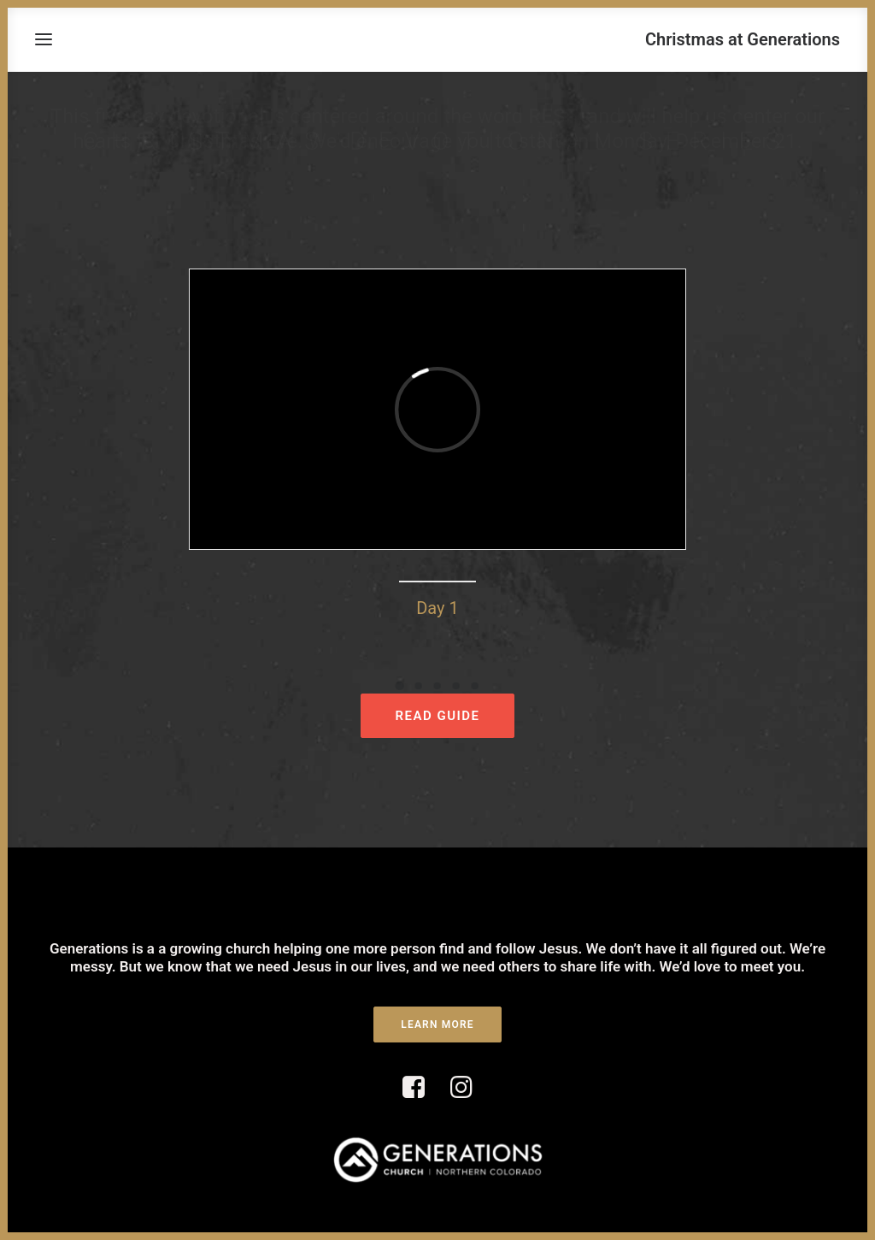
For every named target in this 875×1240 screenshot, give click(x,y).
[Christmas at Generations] (742, 39)
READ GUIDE (437, 715)
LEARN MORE (437, 1024)
